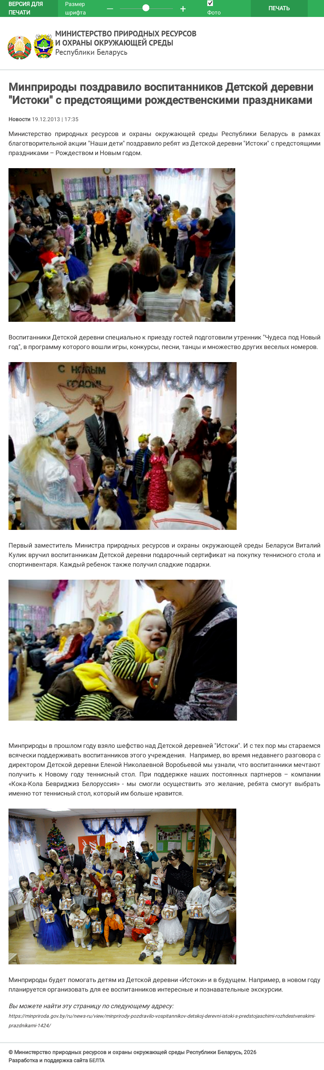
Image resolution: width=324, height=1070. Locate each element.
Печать (279, 8)
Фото (214, 8)
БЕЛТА (96, 1060)
